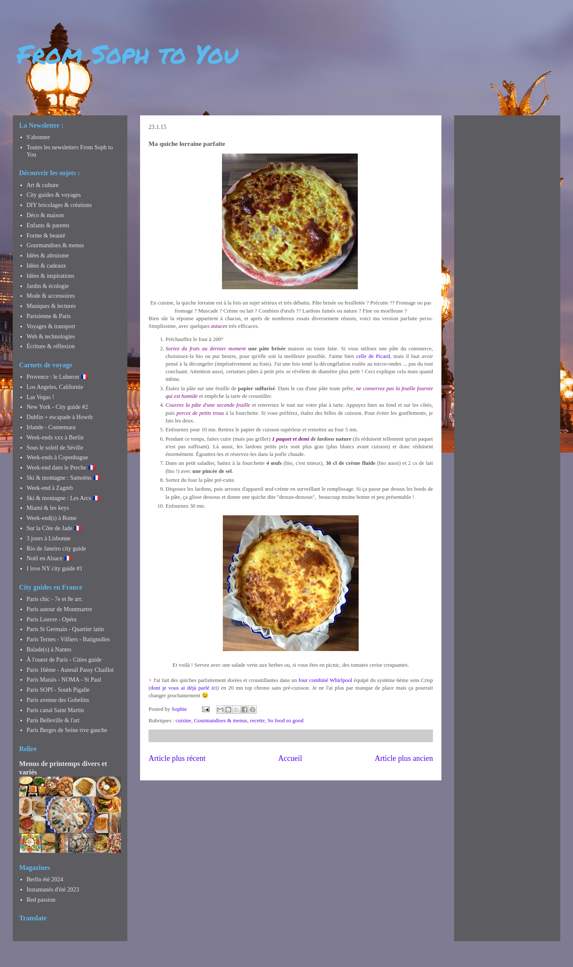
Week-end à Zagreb (50, 488)
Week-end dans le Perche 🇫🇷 (61, 467)
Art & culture (43, 185)
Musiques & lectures (51, 306)
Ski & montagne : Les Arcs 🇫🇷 (63, 498)
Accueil (290, 758)
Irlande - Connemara (51, 427)
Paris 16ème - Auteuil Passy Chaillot (70, 670)
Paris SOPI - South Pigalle (58, 690)
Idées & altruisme (48, 255)
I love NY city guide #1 (55, 568)
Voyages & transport (51, 326)
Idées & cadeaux (46, 266)
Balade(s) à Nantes (49, 649)
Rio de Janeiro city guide (56, 548)
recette (257, 720)
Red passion (41, 900)
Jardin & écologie (48, 286)
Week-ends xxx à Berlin (55, 437)
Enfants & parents (48, 225)
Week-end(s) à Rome (52, 518)
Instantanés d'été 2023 (53, 889)
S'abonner (38, 137)
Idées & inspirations (51, 276)
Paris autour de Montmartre (59, 609)
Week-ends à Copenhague (57, 457)
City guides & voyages (54, 195)
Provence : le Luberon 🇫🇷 (57, 377)
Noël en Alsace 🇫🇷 (49, 558)
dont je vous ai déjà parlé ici (183, 688)
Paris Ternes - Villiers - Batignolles (68, 639)
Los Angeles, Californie (55, 387)
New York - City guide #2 (57, 407)
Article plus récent (177, 758)
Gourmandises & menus (220, 720)
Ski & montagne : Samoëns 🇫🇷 (64, 478)
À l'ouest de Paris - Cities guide (64, 660)
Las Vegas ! (40, 397)
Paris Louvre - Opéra (52, 619)
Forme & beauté (46, 235)
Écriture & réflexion (51, 346)
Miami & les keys (48, 508)
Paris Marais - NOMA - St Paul (64, 679)
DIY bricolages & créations (59, 205)
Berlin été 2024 (45, 879)
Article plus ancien (404, 758)
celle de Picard (373, 356)
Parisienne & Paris (49, 316)
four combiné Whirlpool (325, 680)
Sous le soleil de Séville (55, 447)
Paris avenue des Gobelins (58, 700)
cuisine (183, 720)
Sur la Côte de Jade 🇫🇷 (54, 528)
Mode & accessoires (51, 296)
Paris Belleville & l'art (53, 720)
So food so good (285, 720)
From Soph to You (127, 53)
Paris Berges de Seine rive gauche (67, 730)
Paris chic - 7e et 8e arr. (55, 599)
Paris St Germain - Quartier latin (65, 629)
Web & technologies (51, 336)
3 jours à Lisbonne (49, 538)
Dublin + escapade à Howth (60, 417)
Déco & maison (45, 215)
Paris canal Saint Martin (55, 710)
